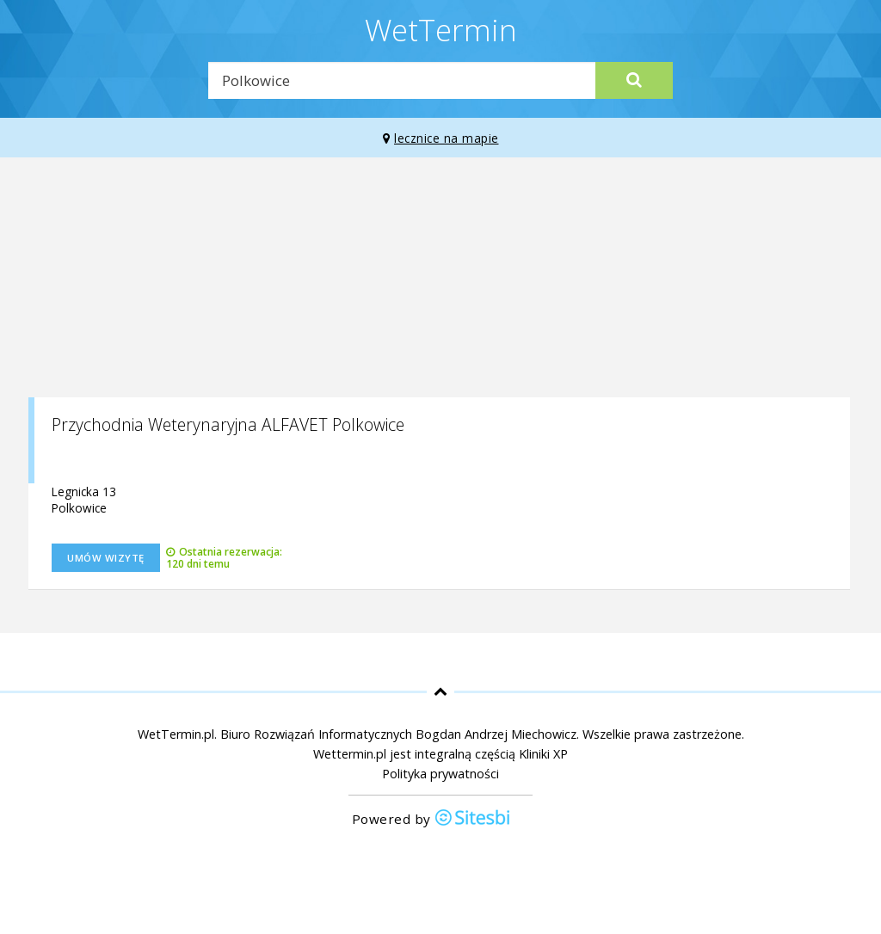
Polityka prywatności (440, 773)
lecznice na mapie (441, 138)
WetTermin (441, 29)
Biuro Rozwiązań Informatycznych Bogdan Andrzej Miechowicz (398, 734)
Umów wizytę (106, 557)
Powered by (432, 819)
